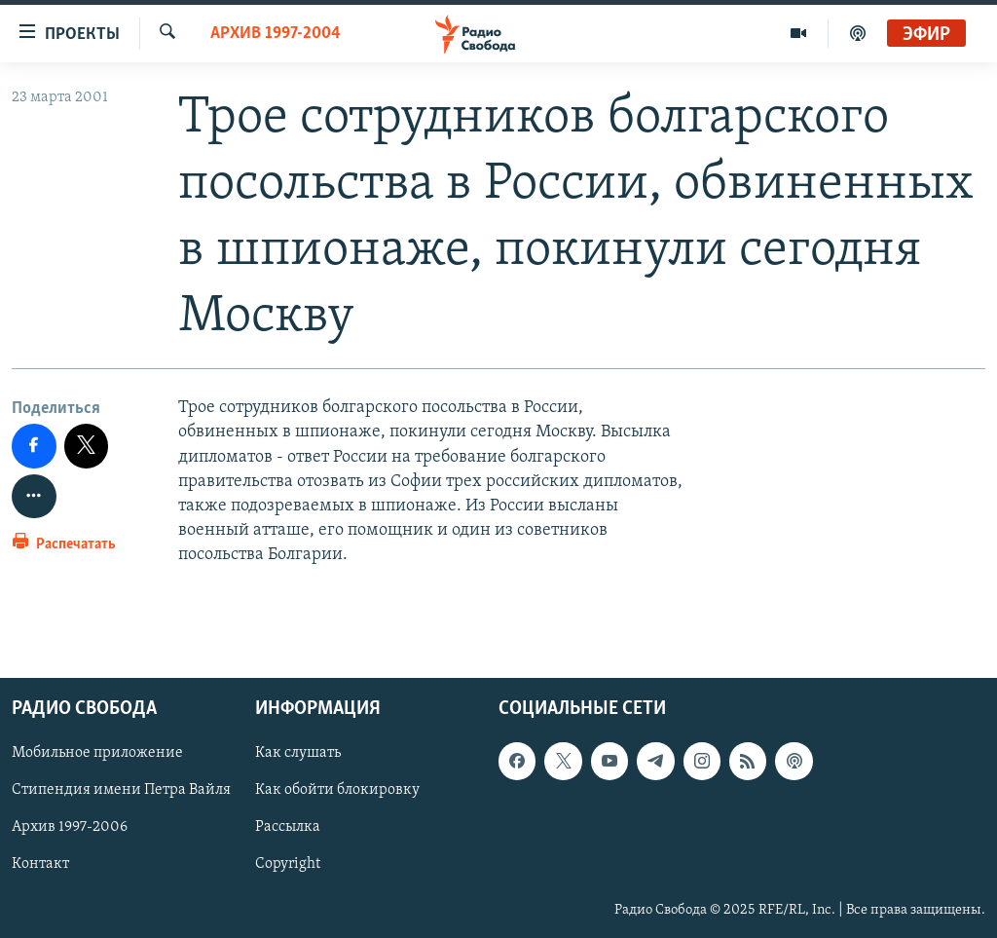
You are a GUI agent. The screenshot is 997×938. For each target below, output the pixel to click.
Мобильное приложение (97, 753)
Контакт (40, 864)
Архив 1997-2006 (70, 827)
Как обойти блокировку (337, 790)
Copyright (287, 864)
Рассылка (287, 827)
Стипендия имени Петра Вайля (121, 790)
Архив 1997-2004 (275, 33)
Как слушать (298, 753)
